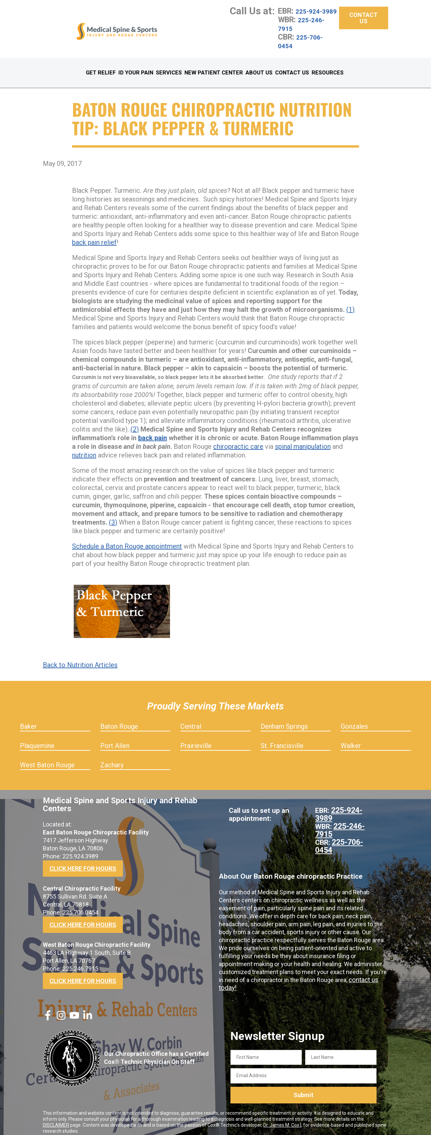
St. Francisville (282, 740)
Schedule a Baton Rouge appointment (127, 541)
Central (190, 721)
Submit (303, 1089)
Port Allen (114, 740)
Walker (351, 740)
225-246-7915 (305, 33)
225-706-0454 (304, 50)
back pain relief (94, 237)
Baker (28, 721)
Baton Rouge (119, 721)
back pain (152, 432)
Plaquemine (37, 740)
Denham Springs (284, 721)
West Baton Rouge (47, 759)
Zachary (112, 759)
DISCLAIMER (56, 1119)
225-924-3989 (304, 15)
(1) (350, 304)
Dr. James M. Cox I (282, 1119)
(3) (113, 517)
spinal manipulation (303, 441)
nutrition (84, 449)
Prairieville (196, 740)
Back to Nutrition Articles (80, 659)
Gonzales (354, 721)
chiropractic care (238, 441)
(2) (134, 424)
